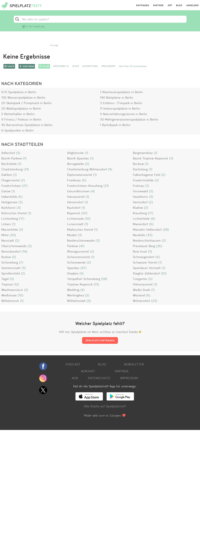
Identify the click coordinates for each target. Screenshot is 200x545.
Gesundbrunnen (78, 191)
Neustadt (7, 240)
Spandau (73, 268)
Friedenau (74, 180)
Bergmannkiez (143, 153)
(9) (110, 169)
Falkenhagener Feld (146, 175)
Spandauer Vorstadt (147, 268)
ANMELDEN (192, 5)
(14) (24, 251)
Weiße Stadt (141, 290)
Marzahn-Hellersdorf (147, 229)
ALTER (75, 66)
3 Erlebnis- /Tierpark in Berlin (121, 103)
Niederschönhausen (147, 240)
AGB (75, 378)
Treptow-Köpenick (80, 284)
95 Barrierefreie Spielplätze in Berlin (27, 125)
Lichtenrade (75, 218)
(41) (81, 246)
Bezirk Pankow (11, 158)
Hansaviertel (76, 196)
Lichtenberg (9, 218)
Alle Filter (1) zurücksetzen (133, 66)
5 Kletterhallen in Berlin (18, 114)
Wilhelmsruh (10, 301)
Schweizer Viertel (145, 262)
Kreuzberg (140, 213)
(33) (149, 235)
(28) (166, 229)
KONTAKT (88, 371)
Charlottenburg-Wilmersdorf (87, 169)
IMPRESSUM (129, 378)
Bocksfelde (9, 164)
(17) (25, 186)
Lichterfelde (141, 218)
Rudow (6, 257)
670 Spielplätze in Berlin (18, 92)
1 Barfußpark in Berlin (115, 125)
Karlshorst (8, 207)
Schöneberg (9, 262)
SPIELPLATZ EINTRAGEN (100, 340)
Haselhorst (140, 196)
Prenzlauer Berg (144, 246)
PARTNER (158, 5)
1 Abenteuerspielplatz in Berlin (121, 92)
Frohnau (138, 186)
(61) (164, 273)
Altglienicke (75, 153)
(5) (14, 257)
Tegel (5, 279)
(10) (87, 218)
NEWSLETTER (134, 364)
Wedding (73, 290)
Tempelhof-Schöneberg (83, 279)
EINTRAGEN (142, 5)
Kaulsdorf (74, 207)
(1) (86, 153)
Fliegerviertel (10, 180)
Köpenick (73, 213)
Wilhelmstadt (76, 301)
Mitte (5, 235)
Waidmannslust (12, 290)
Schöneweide (76, 262)
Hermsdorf (140, 202)
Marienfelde (9, 229)
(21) (106, 186)
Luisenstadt (75, 224)
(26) (159, 246)
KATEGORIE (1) (61, 66)
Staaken (72, 273)
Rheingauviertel (78, 251)
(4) (93, 191)
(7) (21, 262)
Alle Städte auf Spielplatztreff (105, 406)
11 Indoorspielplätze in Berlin (120, 108)
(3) (18, 153)
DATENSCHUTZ (99, 378)
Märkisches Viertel (80, 229)
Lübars (6, 224)
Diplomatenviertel (79, 175)
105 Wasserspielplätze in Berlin (23, 97)
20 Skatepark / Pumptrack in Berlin (26, 103)
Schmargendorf (144, 257)
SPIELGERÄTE (108, 66)
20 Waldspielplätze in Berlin (21, 108)
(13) (96, 284)
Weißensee (9, 295)
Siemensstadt (11, 268)
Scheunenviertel (78, 257)
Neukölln (139, 235)
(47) (83, 268)
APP (170, 5)
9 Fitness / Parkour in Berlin (21, 119)
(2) (87, 164)
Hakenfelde (9, 196)
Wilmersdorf (141, 301)
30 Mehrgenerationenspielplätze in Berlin (129, 119)
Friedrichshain (11, 186)
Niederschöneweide (81, 240)
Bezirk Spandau (78, 158)
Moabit (72, 235)
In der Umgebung (35, 26)
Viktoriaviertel (143, 284)
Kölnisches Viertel (14, 213)
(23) (154, 301)
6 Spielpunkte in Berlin (17, 130)
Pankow (72, 246)
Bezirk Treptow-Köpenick (150, 158)
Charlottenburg (12, 169)
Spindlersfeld (10, 273)
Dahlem (6, 175)
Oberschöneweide (14, 246)
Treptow (7, 284)
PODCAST (73, 364)
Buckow (138, 164)
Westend (139, 295)
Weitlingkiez (75, 295)
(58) (104, 279)
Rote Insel (140, 251)
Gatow (5, 191)
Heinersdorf (75, 202)
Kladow (138, 207)
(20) (84, 213)
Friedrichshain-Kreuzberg (84, 186)
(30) (13, 235)
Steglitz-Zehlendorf (146, 273)
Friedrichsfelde (143, 180)
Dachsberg (140, 169)
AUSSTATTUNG (90, 66)
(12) (16, 284)
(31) (26, 169)
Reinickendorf (11, 251)
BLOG (179, 5)
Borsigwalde (75, 164)
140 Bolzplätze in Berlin (116, 97)
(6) (84, 180)
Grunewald (140, 191)
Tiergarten (140, 279)
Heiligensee (9, 202)
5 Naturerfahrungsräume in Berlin (123, 114)
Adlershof (8, 153)
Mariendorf (140, 224)
